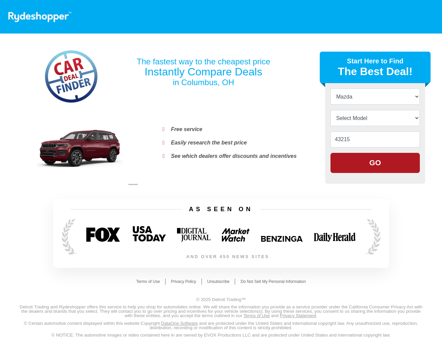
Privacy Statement (298, 315)
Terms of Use (148, 281)
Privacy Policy (183, 281)
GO (375, 163)
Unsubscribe (218, 281)
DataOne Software (179, 323)
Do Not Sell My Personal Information (273, 281)
